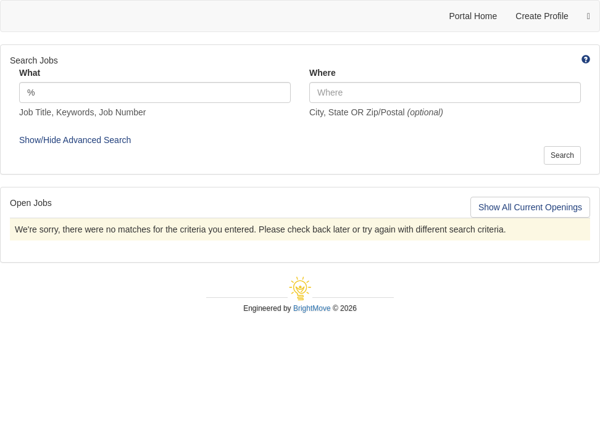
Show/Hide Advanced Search (75, 140)
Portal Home (473, 16)
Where (322, 73)
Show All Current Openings (530, 207)
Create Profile (542, 16)
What (29, 73)
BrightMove (312, 308)
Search (562, 155)
